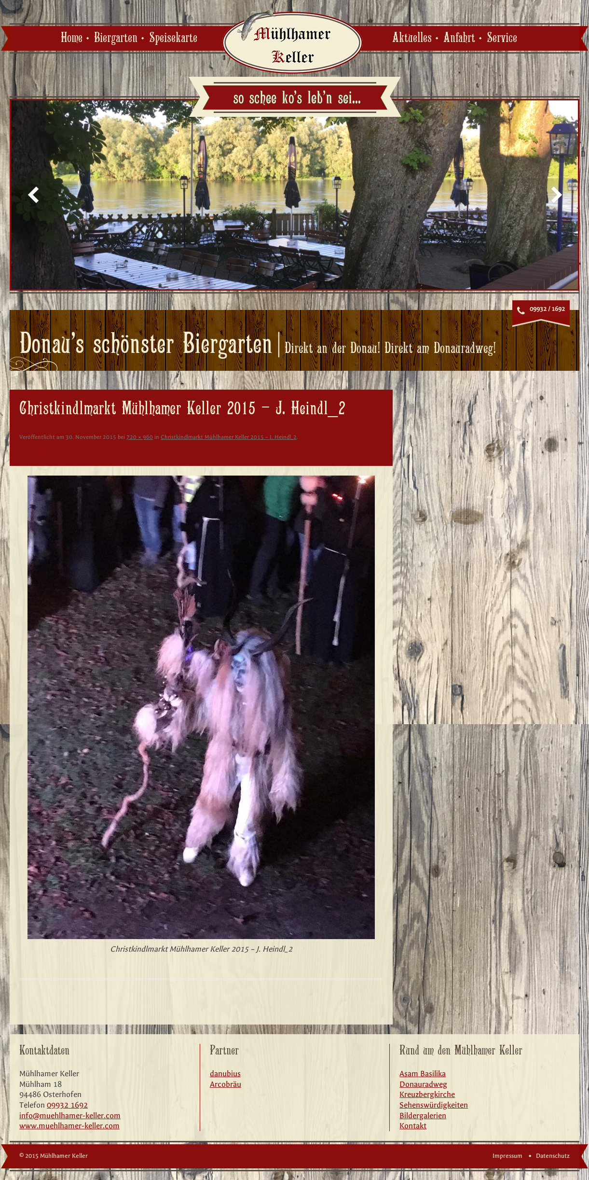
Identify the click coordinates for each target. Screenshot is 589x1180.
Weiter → (369, 449)
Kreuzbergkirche (427, 1094)
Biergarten (115, 38)
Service (502, 38)
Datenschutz (553, 1155)
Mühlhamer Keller (292, 40)
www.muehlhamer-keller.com (69, 1125)
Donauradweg (423, 1084)
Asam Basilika (422, 1073)
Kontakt (412, 1125)
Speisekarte (173, 38)
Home (71, 38)
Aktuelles (412, 38)
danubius (225, 1073)
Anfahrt (459, 38)
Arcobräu (225, 1084)
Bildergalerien (422, 1115)
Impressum (507, 1155)
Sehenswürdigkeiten (433, 1105)
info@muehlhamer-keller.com (70, 1115)
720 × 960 (139, 437)
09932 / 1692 (547, 309)
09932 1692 (67, 1105)
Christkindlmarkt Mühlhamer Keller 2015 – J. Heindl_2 (229, 437)
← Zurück (32, 449)
